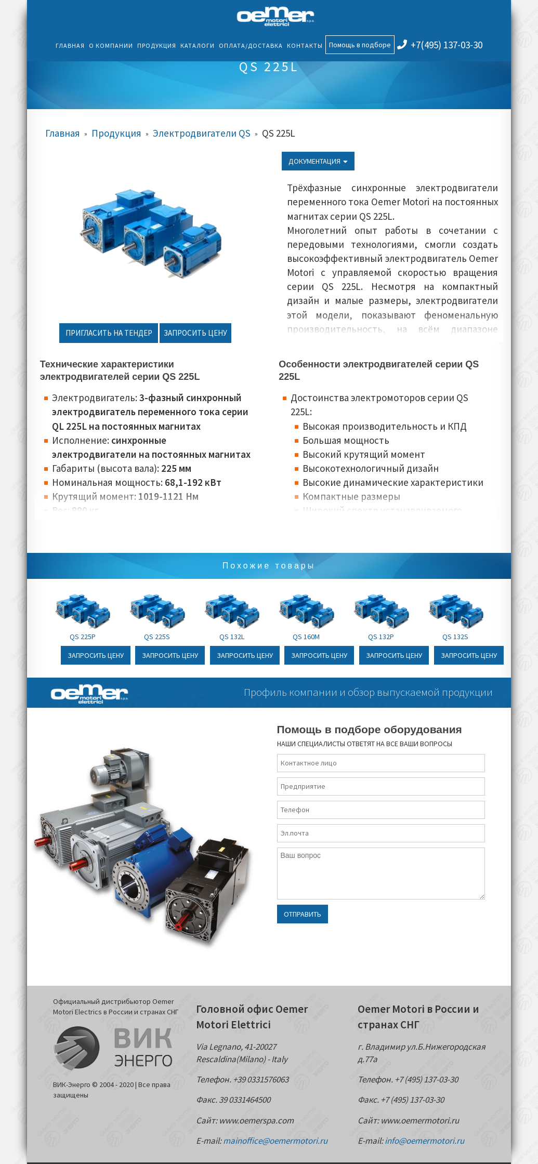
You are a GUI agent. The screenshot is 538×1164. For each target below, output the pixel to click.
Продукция (156, 45)
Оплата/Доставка (251, 45)
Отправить (302, 914)
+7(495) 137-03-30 (439, 44)
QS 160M (306, 636)
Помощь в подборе (360, 44)
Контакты (305, 45)
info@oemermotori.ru (424, 1140)
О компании (111, 45)
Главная (70, 45)
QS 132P (381, 636)
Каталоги (197, 45)
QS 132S (455, 636)
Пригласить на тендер (108, 333)
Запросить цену (195, 333)
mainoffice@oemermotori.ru (275, 1140)
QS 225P (83, 636)
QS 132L (231, 636)
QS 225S (157, 636)
